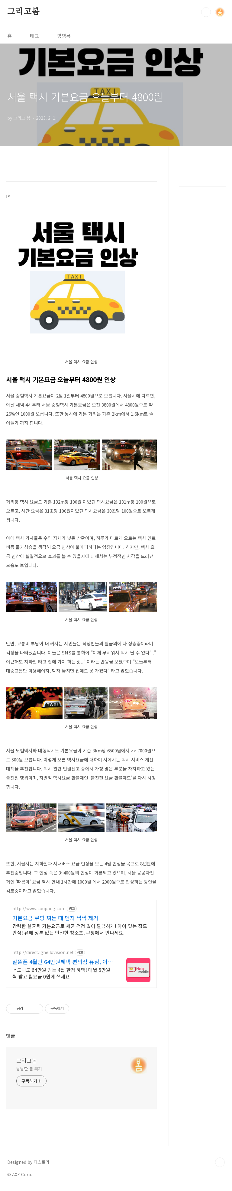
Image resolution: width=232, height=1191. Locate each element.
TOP (220, 1162)
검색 (206, 12)
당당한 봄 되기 (29, 1069)
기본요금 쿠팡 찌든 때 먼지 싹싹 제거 (55, 917)
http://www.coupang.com (39, 908)
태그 (34, 35)
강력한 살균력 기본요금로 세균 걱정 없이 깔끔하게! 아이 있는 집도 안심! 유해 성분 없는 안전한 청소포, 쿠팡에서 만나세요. (79, 929)
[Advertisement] (202, 265)
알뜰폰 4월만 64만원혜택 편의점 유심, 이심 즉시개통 (62, 961)
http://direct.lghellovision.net (43, 952)
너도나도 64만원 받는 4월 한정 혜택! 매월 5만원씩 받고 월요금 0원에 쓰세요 (61, 973)
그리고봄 (23, 12)
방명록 (64, 35)
